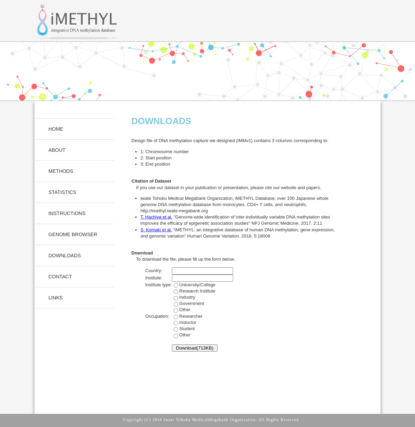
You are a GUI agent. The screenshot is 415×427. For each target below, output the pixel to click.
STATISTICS (62, 192)
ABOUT (56, 150)
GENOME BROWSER (72, 234)
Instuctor (184, 328)
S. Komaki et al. (156, 229)
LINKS (55, 297)
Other (185, 309)
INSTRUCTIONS (66, 213)
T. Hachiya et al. (156, 217)
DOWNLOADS (64, 255)
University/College (193, 297)
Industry (188, 303)
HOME (55, 129)
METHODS (60, 171)
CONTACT (60, 276)
